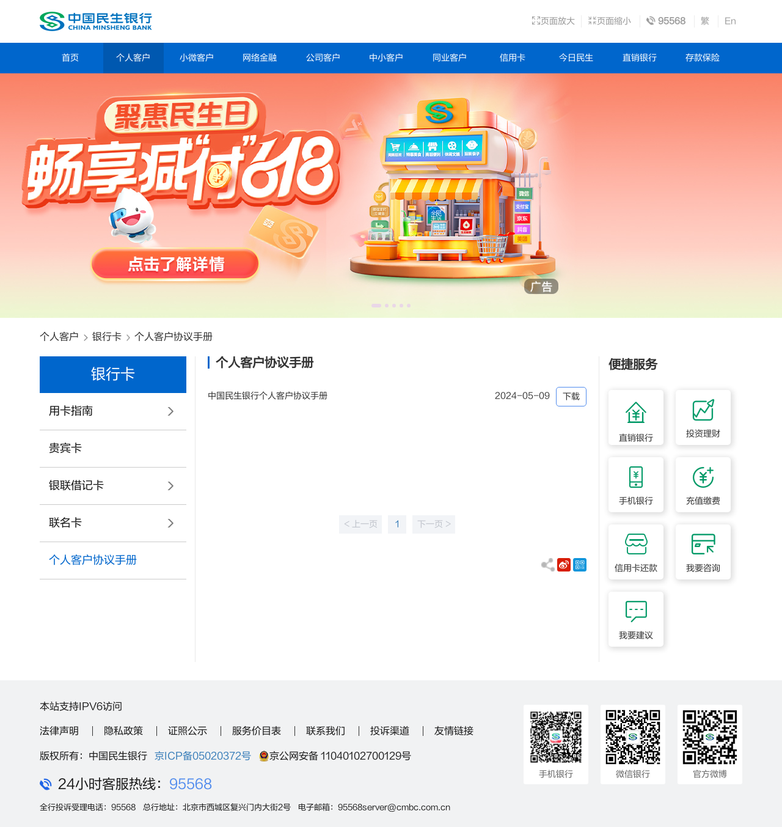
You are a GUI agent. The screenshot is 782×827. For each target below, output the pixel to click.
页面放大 (553, 21)
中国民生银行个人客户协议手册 (267, 396)
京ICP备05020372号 (203, 756)
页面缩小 (609, 21)
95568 (190, 784)
